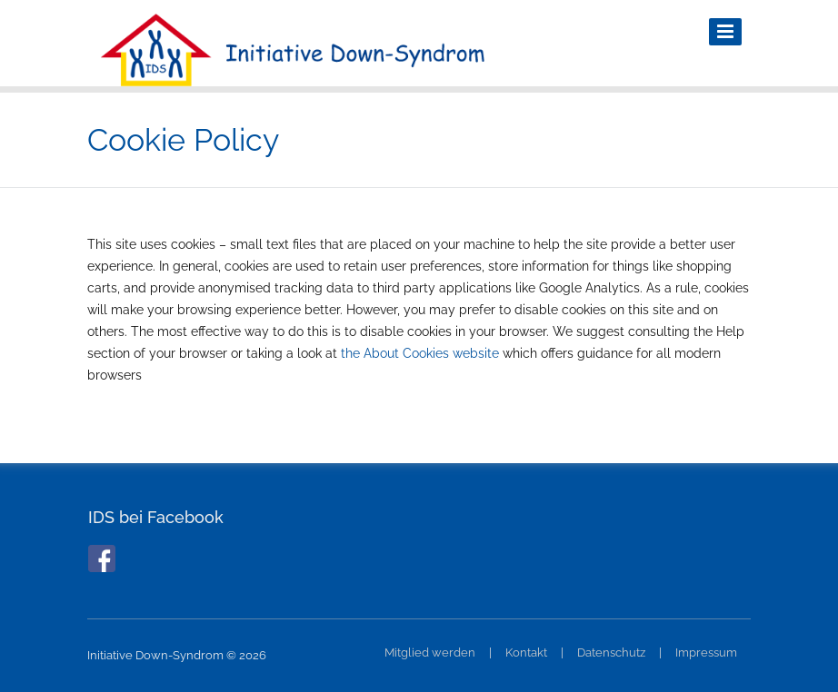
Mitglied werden (429, 652)
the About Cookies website (420, 353)
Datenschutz (611, 652)
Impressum (706, 652)
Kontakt (526, 652)
